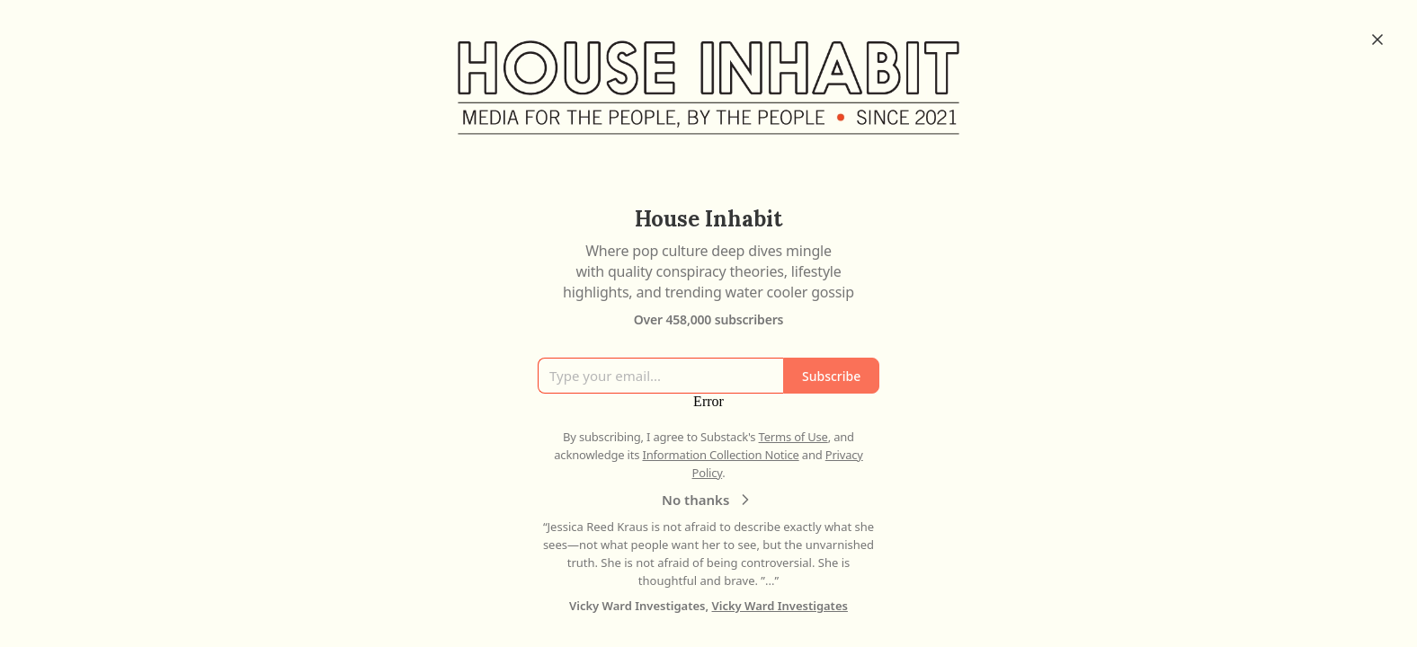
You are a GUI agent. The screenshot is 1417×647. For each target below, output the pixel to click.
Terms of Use (793, 437)
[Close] (1377, 40)
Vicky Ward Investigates (780, 606)
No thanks (708, 500)
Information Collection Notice (720, 455)
